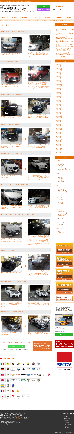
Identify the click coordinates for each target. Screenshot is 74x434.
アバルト (61, 217)
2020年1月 (58, 127)
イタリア (58, 209)
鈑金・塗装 (14, 17)
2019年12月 (59, 128)
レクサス (61, 181)
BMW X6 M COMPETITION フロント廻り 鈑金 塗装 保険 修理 (64, 50)
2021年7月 (58, 109)
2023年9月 (58, 96)
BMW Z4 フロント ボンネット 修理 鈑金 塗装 (11, 94)
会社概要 (69, 17)
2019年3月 (58, 135)
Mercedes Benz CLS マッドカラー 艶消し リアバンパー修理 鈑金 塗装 (17, 214)
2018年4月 (58, 144)
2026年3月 (58, 65)
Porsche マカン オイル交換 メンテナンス (10, 250)
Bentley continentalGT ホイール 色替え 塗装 (11, 153)
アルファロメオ (62, 214)
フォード (61, 202)
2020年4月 (58, 123)
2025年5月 (58, 77)
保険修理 (24, 17)
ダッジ (60, 199)
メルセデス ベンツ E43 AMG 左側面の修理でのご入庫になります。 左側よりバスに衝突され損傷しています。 (11, 207)
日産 (60, 177)
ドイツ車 (58, 160)
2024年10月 (59, 85)
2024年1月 (58, 93)
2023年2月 (58, 99)
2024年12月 (59, 83)
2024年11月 (59, 84)
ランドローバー (62, 190)
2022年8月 (58, 100)
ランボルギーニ (62, 213)
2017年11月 (59, 148)
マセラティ (61, 215)
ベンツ (60, 164)
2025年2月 (58, 80)
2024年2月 (58, 92)
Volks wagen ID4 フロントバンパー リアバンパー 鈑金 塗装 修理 (64, 52)
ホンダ (60, 178)
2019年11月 (59, 129)
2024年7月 (58, 88)
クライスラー (62, 203)
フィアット (61, 218)
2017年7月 (58, 152)
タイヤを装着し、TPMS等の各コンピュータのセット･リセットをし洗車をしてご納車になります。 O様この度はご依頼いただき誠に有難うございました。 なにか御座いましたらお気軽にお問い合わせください (39, 176)
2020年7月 (58, 120)
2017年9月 (58, 149)
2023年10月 (59, 95)
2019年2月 (58, 136)
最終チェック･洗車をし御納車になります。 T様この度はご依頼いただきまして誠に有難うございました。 (38, 333)
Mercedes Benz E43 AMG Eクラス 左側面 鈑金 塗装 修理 (14, 184)
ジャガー (61, 189)
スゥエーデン (59, 222)
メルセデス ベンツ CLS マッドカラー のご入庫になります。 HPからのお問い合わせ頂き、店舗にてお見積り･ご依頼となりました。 (11, 240)
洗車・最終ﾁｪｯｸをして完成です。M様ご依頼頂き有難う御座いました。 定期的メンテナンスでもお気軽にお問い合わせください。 (38, 146)
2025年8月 (58, 73)
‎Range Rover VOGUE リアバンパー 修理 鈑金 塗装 (13, 31)
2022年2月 (58, 104)
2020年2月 (58, 125)
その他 (60, 180)
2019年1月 (58, 137)
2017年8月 (58, 151)
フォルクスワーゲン (63, 169)
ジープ (60, 205)
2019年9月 (58, 131)
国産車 (57, 173)
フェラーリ (61, 211)
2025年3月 (58, 79)
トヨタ (60, 176)
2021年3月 (58, 112)
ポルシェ (61, 163)
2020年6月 (58, 121)
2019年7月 (58, 132)
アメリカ (58, 197)
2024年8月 (58, 87)
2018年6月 (58, 141)
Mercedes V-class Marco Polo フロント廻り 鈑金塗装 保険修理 (64, 47)
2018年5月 (58, 143)
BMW (60, 165)
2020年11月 (59, 116)
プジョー (61, 232)
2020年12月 (59, 115)
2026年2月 (58, 67)
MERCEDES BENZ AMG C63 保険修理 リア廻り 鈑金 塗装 (64, 55)
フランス (58, 228)
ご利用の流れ (46, 17)
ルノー (60, 231)
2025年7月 (58, 75)
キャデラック (62, 201)
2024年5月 (58, 89)
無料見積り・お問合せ (44, 9)
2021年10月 (59, 107)
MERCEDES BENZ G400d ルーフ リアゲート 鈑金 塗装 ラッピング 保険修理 (65, 29)
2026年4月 (58, 64)
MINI (60, 167)
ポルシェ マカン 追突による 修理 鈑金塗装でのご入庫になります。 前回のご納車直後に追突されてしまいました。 (11, 146)
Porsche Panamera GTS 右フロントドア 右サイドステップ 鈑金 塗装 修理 (65, 33)
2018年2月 (58, 145)
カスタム (34, 17)
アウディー (61, 168)
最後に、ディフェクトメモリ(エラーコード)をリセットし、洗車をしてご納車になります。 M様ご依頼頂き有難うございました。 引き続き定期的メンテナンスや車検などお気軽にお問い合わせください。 (38, 273)
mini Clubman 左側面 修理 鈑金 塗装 (9, 61)
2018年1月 (58, 147)
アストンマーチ (62, 191)
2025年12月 (59, 68)
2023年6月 (58, 97)
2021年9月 (58, 108)
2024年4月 (58, 91)
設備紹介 (59, 17)
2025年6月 (58, 76)
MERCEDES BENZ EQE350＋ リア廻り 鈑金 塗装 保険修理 (64, 36)
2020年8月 (58, 119)
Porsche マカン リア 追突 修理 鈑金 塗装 (10, 124)
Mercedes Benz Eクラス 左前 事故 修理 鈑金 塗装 (12, 311)
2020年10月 (59, 117)
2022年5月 (58, 101)
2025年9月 (58, 72)
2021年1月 (58, 113)
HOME (4, 17)
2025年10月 (59, 71)
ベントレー (61, 187)
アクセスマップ (44, 6)
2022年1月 (58, 105)
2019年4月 (58, 133)
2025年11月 (59, 69)
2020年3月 (58, 124)
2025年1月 (58, 81)
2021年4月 (58, 111)
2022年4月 (58, 103)
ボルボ (60, 224)
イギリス (58, 185)
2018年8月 (58, 140)
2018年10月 (59, 139)
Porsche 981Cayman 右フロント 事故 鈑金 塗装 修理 (13, 281)
